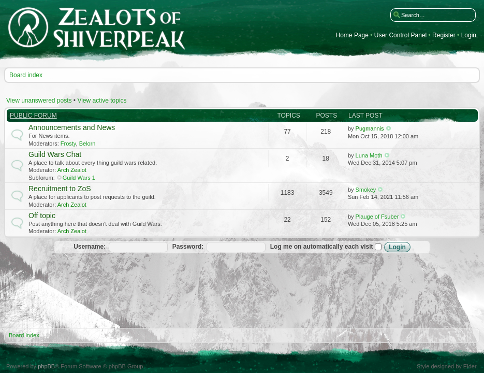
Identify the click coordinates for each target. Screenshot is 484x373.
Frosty (68, 143)
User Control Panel (400, 35)
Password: (188, 246)
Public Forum (33, 115)
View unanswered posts (39, 100)
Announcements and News (71, 127)
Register (444, 35)
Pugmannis (370, 128)
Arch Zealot (71, 170)
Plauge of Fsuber (377, 216)
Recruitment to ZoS (59, 188)
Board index (25, 75)
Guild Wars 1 (79, 178)
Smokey (366, 190)
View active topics (101, 100)
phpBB (46, 366)
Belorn (87, 143)
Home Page (352, 35)
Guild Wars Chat (54, 154)
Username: (90, 246)
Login (468, 35)
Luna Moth (369, 155)
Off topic (41, 215)
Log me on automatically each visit (326, 246)
